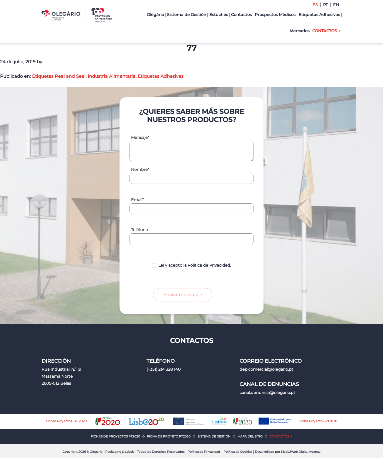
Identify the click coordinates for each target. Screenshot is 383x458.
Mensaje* (140, 137)
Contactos (279, 436)
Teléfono (139, 229)
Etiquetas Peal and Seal (59, 76)
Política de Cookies (238, 451)
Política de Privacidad (209, 265)
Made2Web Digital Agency (300, 451)
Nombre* (140, 169)
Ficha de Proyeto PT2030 (168, 436)
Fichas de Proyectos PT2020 (115, 436)
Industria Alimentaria (112, 76)
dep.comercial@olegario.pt (266, 369)
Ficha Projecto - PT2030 (318, 421)
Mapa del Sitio (250, 436)
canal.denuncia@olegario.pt (267, 392)
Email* (137, 199)
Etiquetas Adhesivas (161, 76)
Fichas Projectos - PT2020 (66, 421)
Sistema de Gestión (214, 436)
